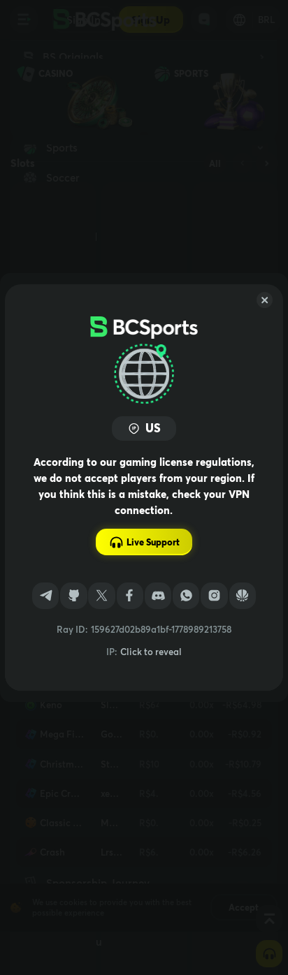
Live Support (144, 542)
